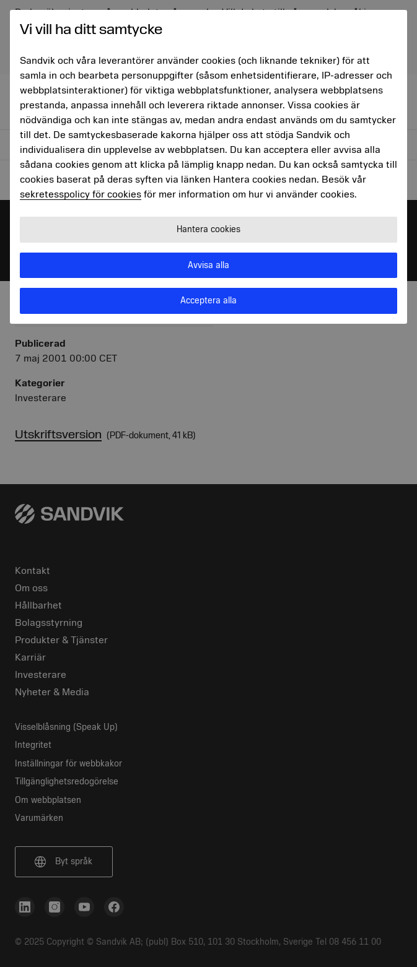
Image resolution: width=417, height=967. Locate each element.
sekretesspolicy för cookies (80, 194)
